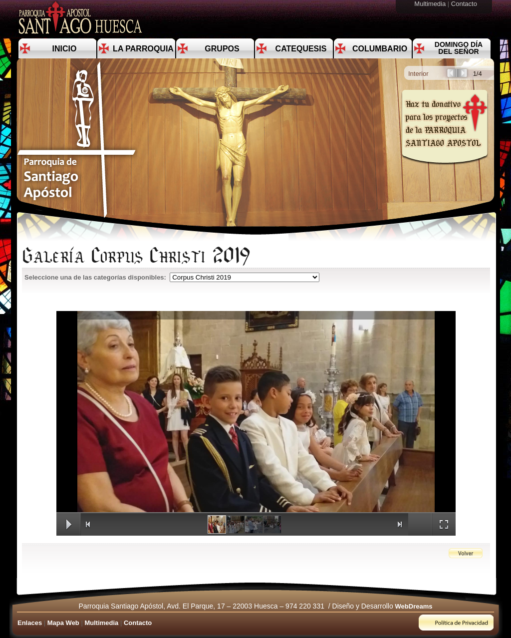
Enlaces (29, 623)
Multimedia (430, 3)
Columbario (379, 48)
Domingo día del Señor (459, 47)
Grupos (222, 48)
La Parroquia (143, 48)
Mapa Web (63, 623)
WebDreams (414, 606)
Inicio (64, 48)
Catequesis (301, 48)
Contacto (465, 3)
